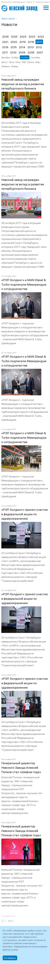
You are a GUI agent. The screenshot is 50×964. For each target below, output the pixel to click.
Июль (11, 62)
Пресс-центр (8, 18)
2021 (5, 41)
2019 (22, 41)
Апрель (30, 62)
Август (4, 62)
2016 (5, 47)
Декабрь (5, 57)
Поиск (29, 2)
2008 (31, 52)
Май (24, 62)
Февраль (5, 66)
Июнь (18, 62)
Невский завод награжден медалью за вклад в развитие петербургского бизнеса (22, 84)
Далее (10, 921)
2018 (31, 41)
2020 (14, 41)
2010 (13, 52)
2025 (14, 36)
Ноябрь (15, 57)
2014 (22, 47)
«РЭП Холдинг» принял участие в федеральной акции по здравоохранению (24, 514)
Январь (14, 66)
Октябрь (24, 57)
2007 (40, 52)
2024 (23, 36)
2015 (14, 47)
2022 (40, 36)
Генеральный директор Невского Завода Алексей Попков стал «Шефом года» (21, 767)
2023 (32, 36)
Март (38, 62)
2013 (30, 47)
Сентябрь (35, 57)
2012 (39, 47)
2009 (22, 52)
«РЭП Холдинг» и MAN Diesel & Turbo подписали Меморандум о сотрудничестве (23, 284)
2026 (5, 36)
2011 (5, 52)
